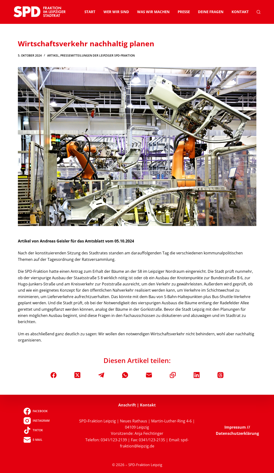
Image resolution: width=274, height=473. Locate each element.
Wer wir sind (116, 11)
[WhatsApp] (125, 375)
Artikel (53, 55)
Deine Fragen (210, 11)
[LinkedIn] (197, 375)
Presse (184, 11)
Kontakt (240, 11)
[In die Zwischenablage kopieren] (173, 375)
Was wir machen (153, 11)
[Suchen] (258, 12)
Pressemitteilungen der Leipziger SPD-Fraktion (97, 55)
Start (89, 11)
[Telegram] (101, 375)
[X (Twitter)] (77, 375)
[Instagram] (37, 420)
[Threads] (220, 375)
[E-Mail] (149, 375)
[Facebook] (53, 375)
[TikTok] (37, 430)
